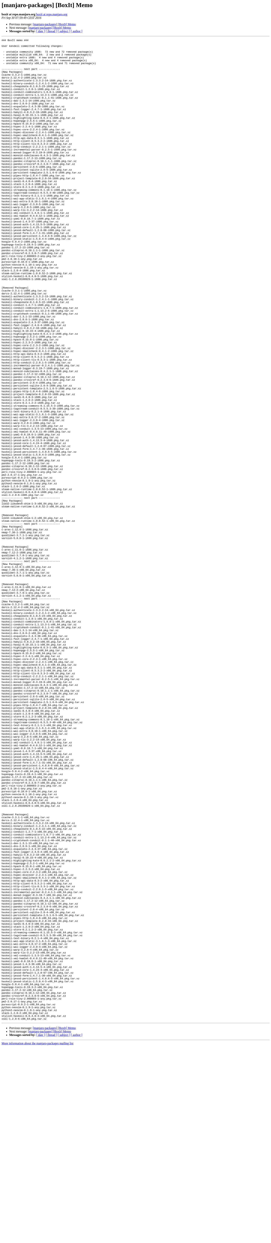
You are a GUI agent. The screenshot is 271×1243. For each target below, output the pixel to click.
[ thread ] (51, 31)
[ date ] (40, 31)
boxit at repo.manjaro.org (51, 14)
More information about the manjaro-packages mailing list (37, 1239)
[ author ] (76, 31)
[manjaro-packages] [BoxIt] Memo (54, 24)
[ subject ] (64, 31)
